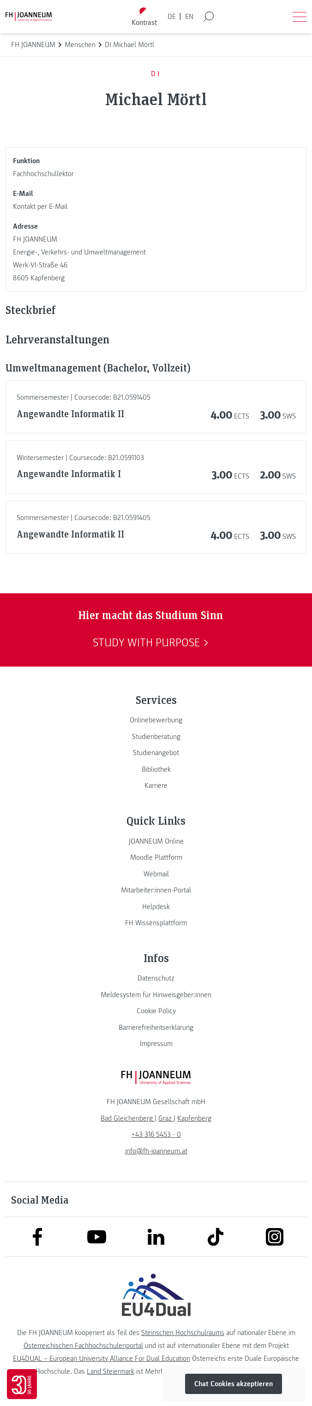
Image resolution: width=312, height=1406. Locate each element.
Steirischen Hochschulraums (182, 1332)
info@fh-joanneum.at (156, 1151)
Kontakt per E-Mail (40, 206)
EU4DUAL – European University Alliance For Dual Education (101, 1358)
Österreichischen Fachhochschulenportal (83, 1345)
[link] (156, 720)
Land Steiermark (110, 1371)
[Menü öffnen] (299, 17)
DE (172, 16)
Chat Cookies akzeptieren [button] (233, 1383)
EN (189, 16)
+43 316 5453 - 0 (156, 1134)
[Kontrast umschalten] (144, 17)
